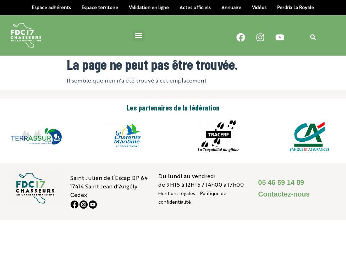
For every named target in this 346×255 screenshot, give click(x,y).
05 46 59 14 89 (281, 182)
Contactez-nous (284, 194)
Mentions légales (176, 193)
